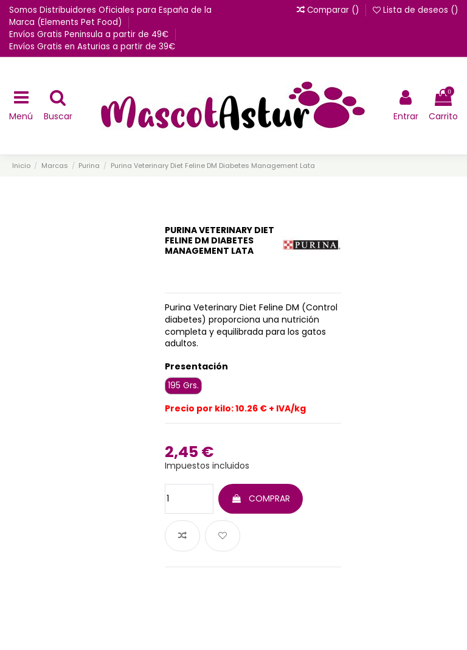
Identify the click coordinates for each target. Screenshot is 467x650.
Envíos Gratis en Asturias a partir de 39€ (92, 46)
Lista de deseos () (415, 10)
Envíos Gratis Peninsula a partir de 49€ (90, 34)
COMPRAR (260, 498)
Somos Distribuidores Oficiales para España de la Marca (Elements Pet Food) (110, 16)
